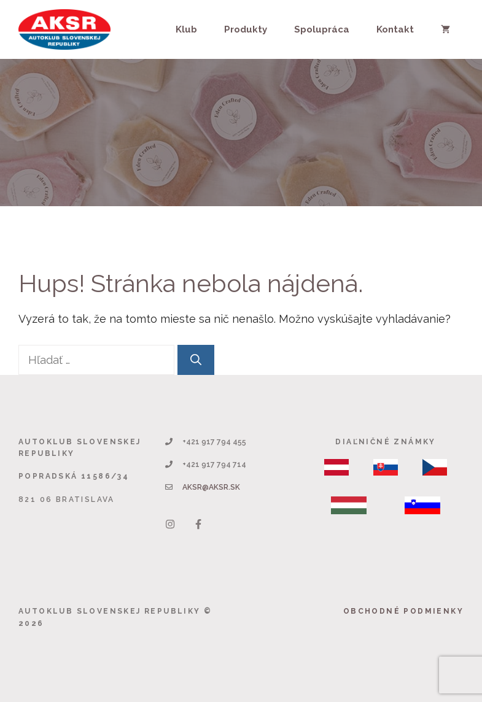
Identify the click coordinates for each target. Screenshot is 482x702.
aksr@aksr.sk (211, 487)
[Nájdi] (195, 360)
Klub (186, 29)
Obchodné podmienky (403, 611)
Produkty (245, 29)
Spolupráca (321, 29)
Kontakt (395, 29)
